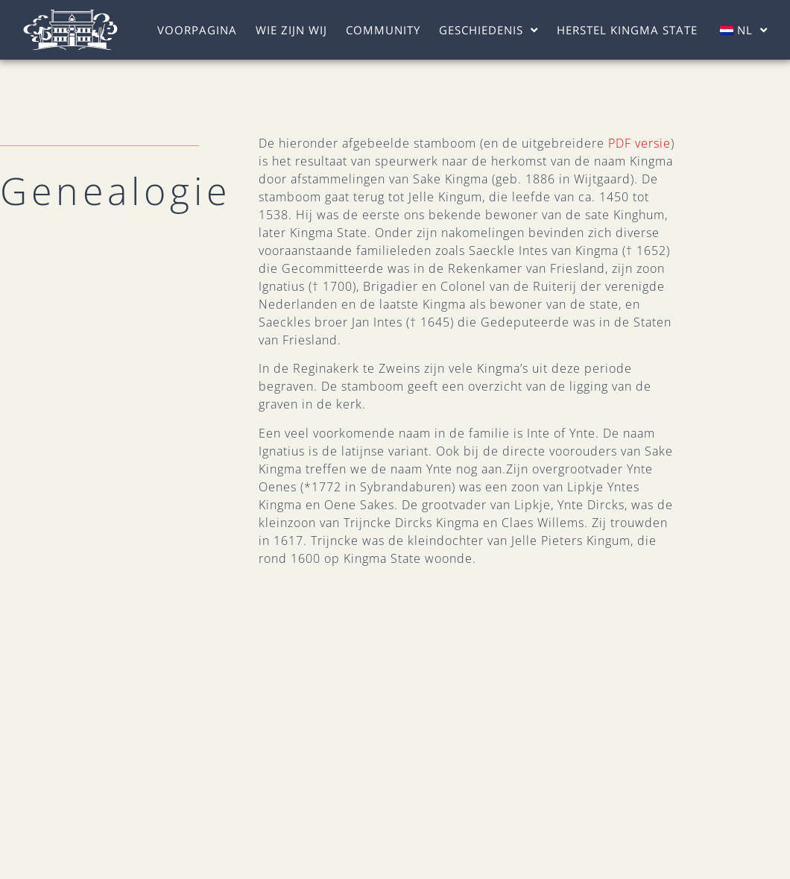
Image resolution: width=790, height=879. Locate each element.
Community (383, 29)
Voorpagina (197, 29)
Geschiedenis (488, 30)
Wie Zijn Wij (291, 29)
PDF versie (639, 143)
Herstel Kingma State (627, 29)
